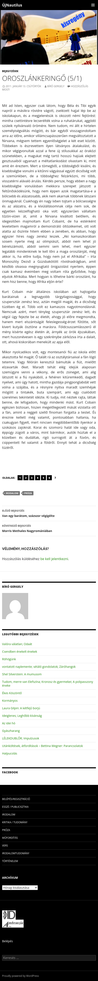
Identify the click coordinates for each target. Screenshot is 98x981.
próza (28, 493)
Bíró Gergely (55, 86)
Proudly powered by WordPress (20, 976)
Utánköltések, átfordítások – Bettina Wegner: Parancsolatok (42, 746)
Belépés (7, 941)
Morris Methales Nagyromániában (49, 528)
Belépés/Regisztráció (16, 799)
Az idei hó (8, 723)
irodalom (12, 493)
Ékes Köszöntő (12, 693)
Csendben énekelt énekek (19, 652)
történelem (10, 861)
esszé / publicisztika (15, 807)
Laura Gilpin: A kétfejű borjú (21, 708)
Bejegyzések (10, 71)
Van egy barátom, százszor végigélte (49, 513)
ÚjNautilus (12, 5)
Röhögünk (9, 659)
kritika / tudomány (14, 822)
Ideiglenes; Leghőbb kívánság (22, 716)
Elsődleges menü (93, 5)
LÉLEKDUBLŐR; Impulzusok (20, 738)
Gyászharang (11, 731)
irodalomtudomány (15, 853)
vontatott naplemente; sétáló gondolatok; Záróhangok (39, 667)
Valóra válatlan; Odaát (17, 644)
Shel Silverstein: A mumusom (22, 674)
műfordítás (10, 838)
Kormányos (10, 701)
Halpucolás (9, 753)
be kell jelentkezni (54, 559)
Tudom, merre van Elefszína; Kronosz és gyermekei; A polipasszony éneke (47, 683)
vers (5, 845)
